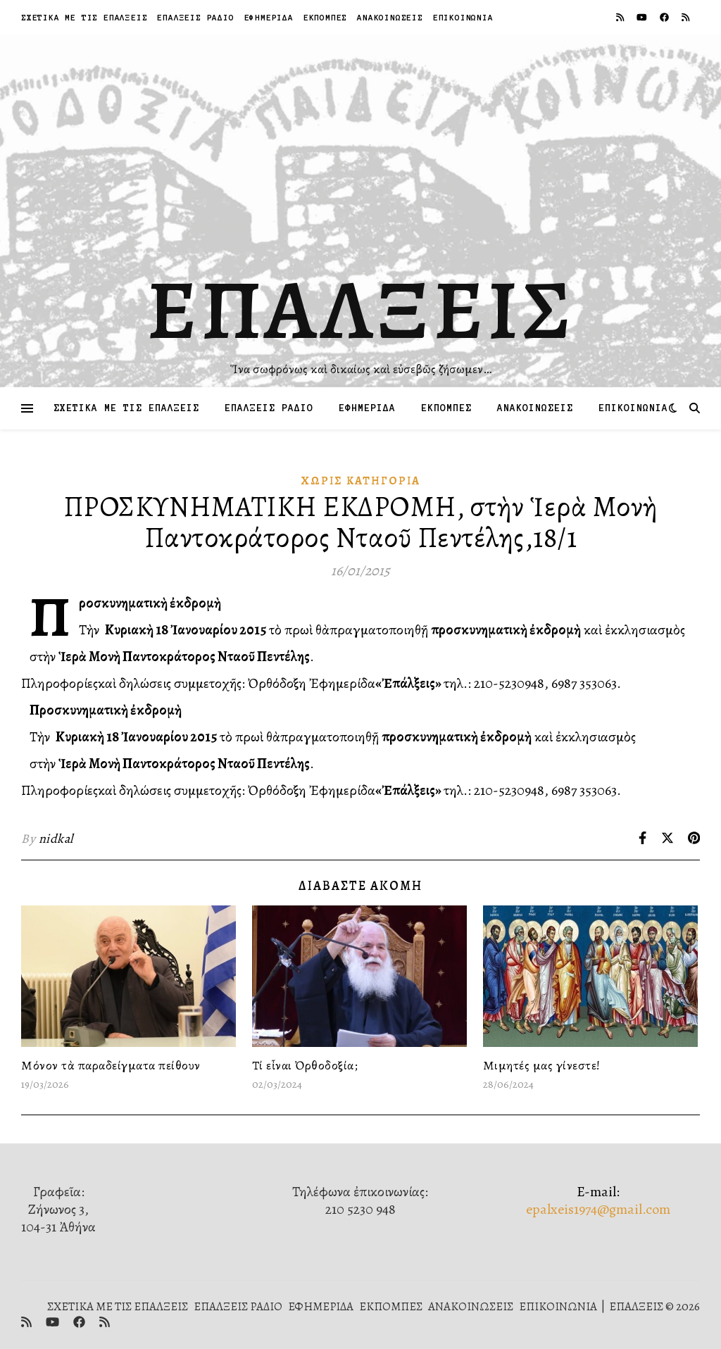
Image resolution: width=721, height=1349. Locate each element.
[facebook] (665, 17)
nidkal (56, 838)
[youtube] (643, 17)
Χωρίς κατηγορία (360, 481)
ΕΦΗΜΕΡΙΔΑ (269, 17)
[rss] (621, 17)
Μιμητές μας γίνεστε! (542, 1065)
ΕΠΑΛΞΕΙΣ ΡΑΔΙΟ (195, 17)
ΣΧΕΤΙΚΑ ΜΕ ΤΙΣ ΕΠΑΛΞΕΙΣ (84, 17)
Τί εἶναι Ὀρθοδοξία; (305, 1065)
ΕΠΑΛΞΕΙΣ (360, 310)
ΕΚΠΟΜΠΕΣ (325, 17)
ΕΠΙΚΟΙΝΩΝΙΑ (463, 17)
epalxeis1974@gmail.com (598, 1209)
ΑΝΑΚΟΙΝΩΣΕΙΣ (390, 17)
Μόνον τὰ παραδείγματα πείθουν (111, 1065)
